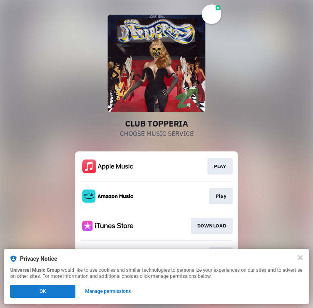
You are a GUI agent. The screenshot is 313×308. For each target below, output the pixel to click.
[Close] (300, 257)
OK (43, 291)
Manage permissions (108, 291)
